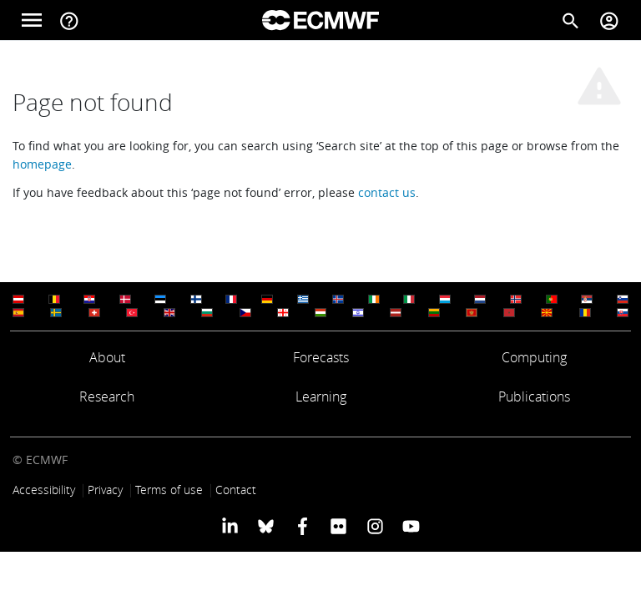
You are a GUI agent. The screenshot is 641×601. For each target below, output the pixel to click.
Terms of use (169, 489)
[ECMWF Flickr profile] (338, 526)
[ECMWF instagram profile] (374, 526)
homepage (42, 164)
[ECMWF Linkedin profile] (230, 526)
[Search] (571, 20)
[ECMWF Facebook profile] (302, 526)
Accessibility (44, 489)
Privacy (105, 489)
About (107, 357)
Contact (235, 489)
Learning (320, 396)
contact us (387, 192)
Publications (534, 396)
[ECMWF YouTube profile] (411, 526)
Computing (534, 357)
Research (106, 396)
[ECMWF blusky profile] (266, 526)
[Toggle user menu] (609, 20)
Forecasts (321, 357)
